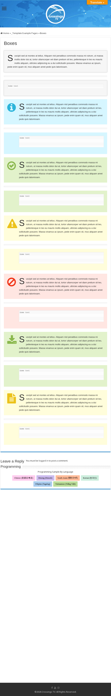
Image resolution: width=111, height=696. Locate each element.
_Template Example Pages (24, 33)
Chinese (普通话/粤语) (23, 478)
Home (5, 33)
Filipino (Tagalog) (42, 484)
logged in (43, 460)
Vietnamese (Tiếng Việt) (65, 484)
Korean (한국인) (90, 478)
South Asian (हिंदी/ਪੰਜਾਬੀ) (68, 478)
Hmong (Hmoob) (45, 478)
